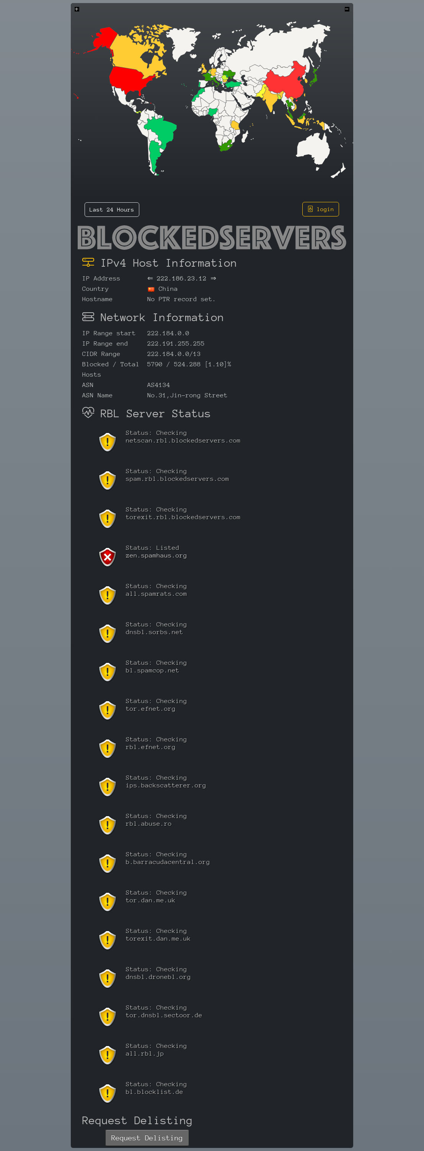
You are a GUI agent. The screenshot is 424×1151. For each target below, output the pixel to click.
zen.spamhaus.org (156, 555)
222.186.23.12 (182, 278)
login (320, 209)
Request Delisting (147, 1138)
